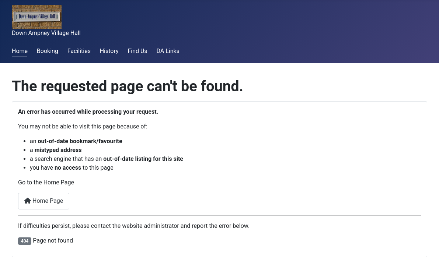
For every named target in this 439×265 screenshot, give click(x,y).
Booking (47, 50)
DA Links (167, 50)
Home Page (43, 200)
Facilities (79, 50)
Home (20, 50)
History (109, 50)
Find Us (137, 50)
